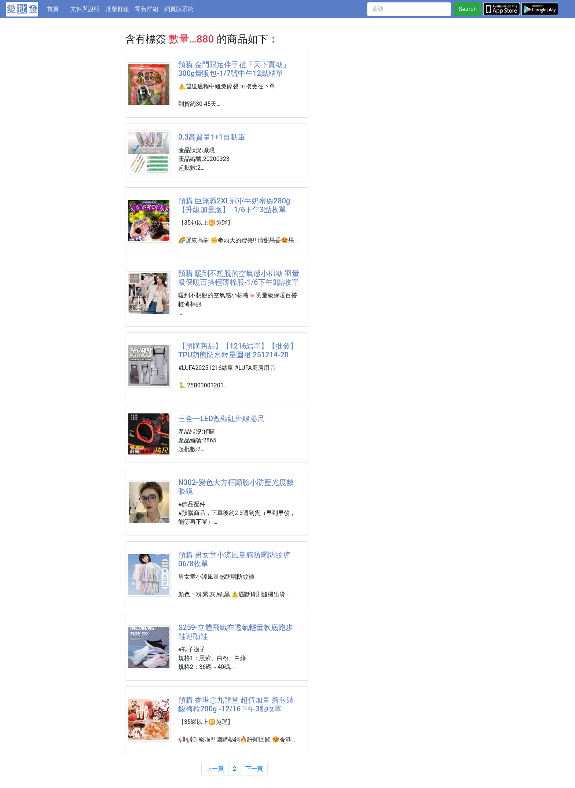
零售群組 (146, 8)
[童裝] (409, 9)
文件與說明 (85, 8)
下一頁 (254, 768)
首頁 (57, 8)
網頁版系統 (179, 8)
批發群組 (117, 8)
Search (468, 8)
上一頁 (215, 768)
